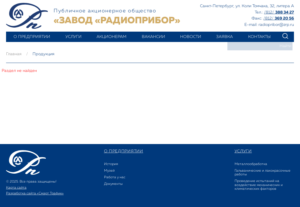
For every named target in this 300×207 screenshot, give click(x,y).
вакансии (153, 37)
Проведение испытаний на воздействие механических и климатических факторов (259, 184)
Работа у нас (114, 177)
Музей (109, 170)
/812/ (279, 12)
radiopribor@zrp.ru (276, 25)
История (111, 164)
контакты (259, 37)
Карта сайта (16, 187)
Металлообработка (251, 164)
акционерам (112, 37)
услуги (73, 37)
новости (190, 37)
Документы (113, 184)
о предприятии (32, 37)
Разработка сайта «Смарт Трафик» (35, 193)
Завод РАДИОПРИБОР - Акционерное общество (27, 16)
